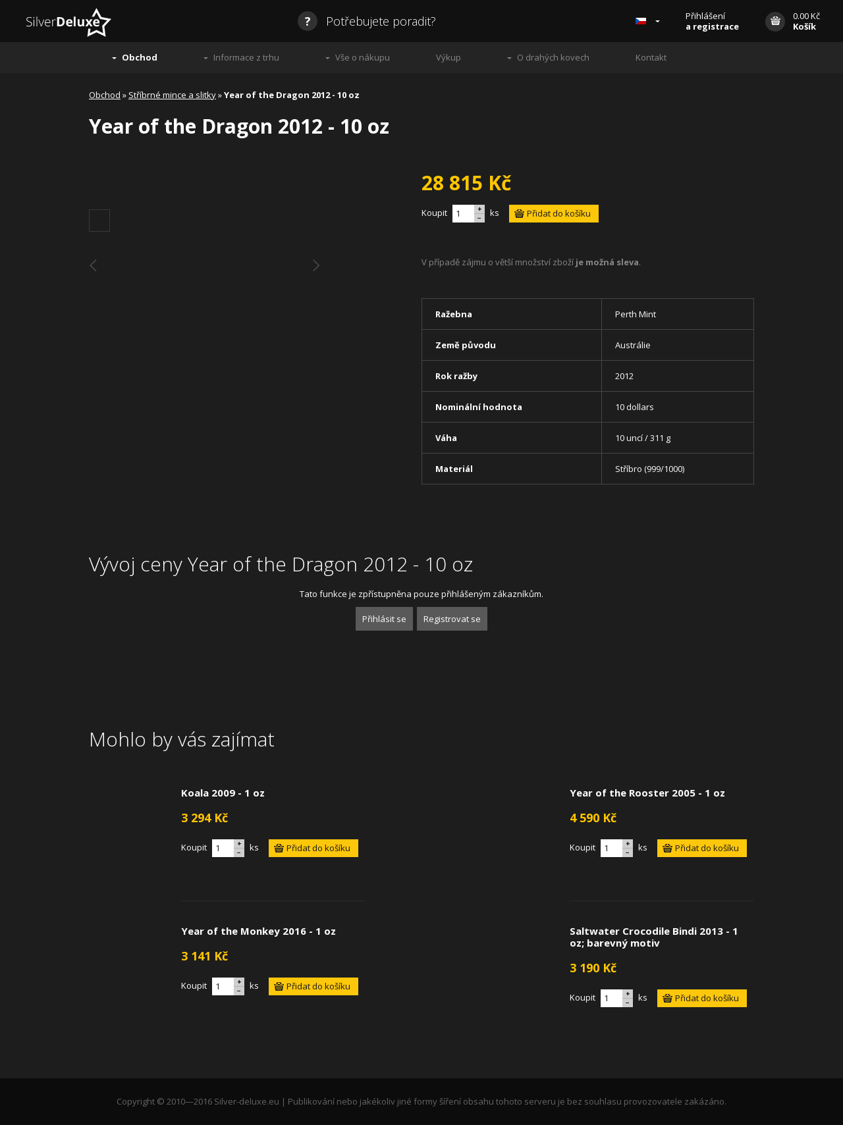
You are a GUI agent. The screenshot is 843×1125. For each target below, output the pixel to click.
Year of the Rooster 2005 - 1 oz (647, 792)
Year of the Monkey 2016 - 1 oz (258, 930)
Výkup (448, 57)
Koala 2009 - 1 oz (223, 792)
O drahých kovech (553, 57)
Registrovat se (452, 619)
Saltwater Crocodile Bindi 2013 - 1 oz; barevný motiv (654, 936)
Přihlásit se (384, 619)
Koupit (434, 213)
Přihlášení (712, 21)
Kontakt (651, 57)
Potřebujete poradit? (367, 21)
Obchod (139, 57)
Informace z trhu (246, 57)
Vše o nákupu (362, 57)
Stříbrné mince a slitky (172, 95)
